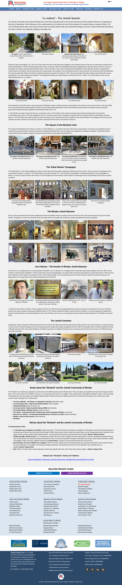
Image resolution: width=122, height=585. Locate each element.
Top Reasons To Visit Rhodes (87, 506)
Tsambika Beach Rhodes (85, 528)
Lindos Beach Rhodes (84, 530)
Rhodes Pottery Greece (85, 502)
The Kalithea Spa (14, 510)
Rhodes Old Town (14, 484)
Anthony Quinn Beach (15, 528)
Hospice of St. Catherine (51, 508)
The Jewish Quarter (84, 484)
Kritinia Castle (13, 502)
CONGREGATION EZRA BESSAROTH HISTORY (80, 459)
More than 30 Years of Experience (59, 561)
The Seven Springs (15, 508)
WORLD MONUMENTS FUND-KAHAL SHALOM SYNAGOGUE (46, 459)
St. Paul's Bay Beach (15, 532)
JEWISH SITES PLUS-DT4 (44, 473)
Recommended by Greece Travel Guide (61, 558)
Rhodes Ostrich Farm (15, 515)
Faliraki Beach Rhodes (84, 526)
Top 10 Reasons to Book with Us (59, 555)
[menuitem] (11, 9)
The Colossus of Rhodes (51, 484)
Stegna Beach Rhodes (16, 530)
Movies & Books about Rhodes (87, 510)
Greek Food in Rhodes (85, 504)
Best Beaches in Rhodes (50, 523)
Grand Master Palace (50, 502)
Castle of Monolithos (15, 504)
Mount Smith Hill (49, 486)
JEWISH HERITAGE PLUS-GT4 (77, 473)
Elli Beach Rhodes (14, 526)
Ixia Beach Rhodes (49, 532)
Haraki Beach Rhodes (50, 530)
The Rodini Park (14, 513)
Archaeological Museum (51, 504)
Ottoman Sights (83, 491)
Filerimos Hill (48, 491)
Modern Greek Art (49, 510)
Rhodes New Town (15, 486)
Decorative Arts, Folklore (51, 513)
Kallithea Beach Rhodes (50, 526)
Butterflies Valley (14, 506)
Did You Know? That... (85, 515)
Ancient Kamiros (49, 493)
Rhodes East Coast (15, 489)
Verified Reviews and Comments (59, 567)
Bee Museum (48, 515)
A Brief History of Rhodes (86, 508)
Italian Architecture (84, 493)
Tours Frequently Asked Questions (59, 564)
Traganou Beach (48, 528)
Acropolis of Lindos (50, 489)
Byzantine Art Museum (51, 506)
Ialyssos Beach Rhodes (85, 532)
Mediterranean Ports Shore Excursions (61, 570)
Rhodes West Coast (15, 491)
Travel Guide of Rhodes (85, 513)
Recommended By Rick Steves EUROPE (61, 553)
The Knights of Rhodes (85, 489)
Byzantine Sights (83, 486)
